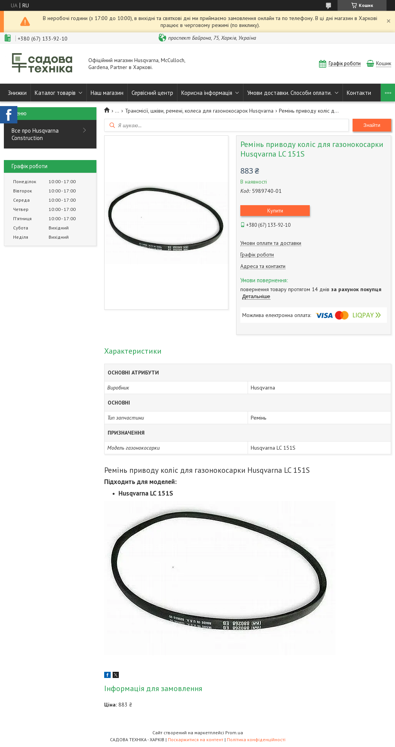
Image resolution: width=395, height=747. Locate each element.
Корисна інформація (206, 93)
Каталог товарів (55, 93)
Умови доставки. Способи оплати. (289, 93)
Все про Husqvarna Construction (35, 134)
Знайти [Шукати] (371, 125)
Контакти (359, 93)
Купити (275, 210)
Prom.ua (234, 732)
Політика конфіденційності (256, 739)
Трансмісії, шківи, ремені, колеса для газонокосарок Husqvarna (199, 110)
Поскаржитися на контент (195, 739)
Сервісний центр (152, 93)
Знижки (17, 93)
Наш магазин (107, 93)
